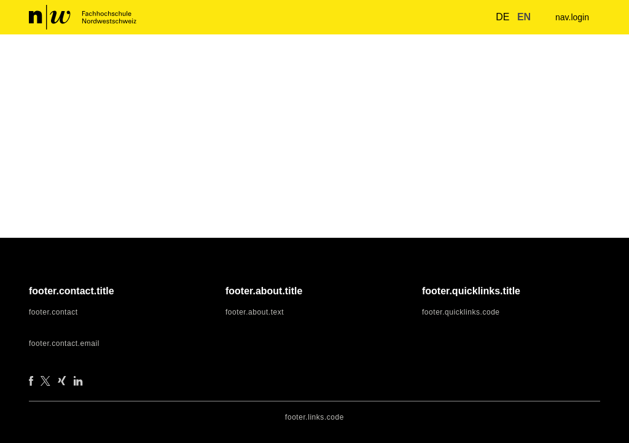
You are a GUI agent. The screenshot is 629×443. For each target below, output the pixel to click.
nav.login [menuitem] (570, 17)
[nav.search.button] (472, 17)
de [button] (495, 17)
